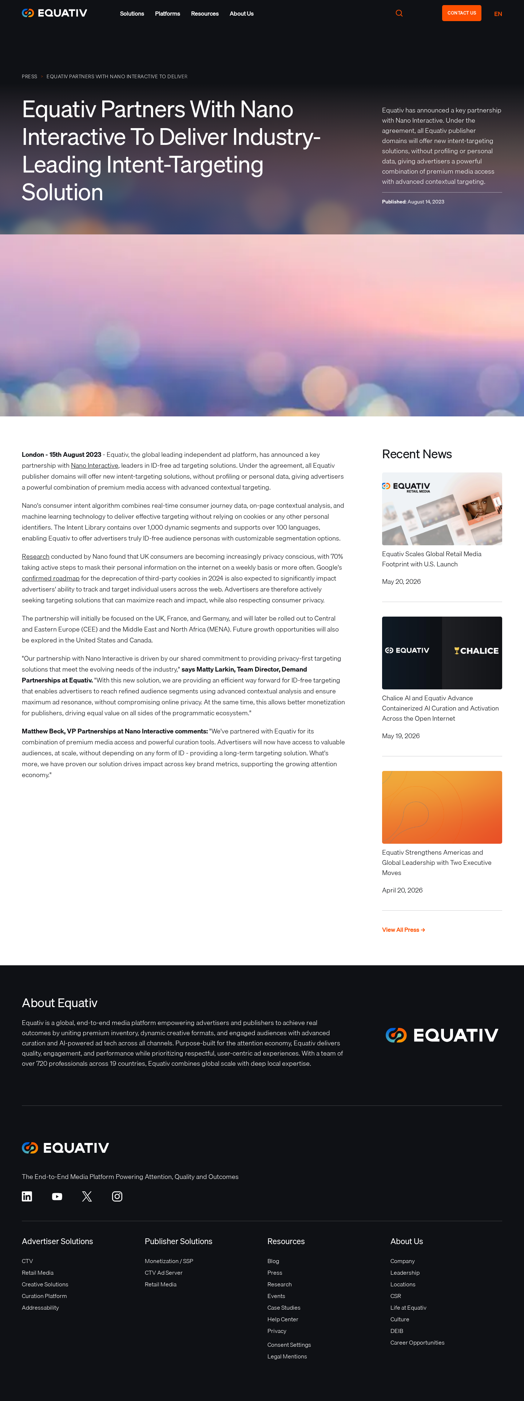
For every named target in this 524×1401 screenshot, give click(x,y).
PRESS (29, 76)
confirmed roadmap (51, 578)
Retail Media (37, 1272)
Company (402, 1261)
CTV (27, 1261)
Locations (403, 1284)
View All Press (403, 929)
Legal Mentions (287, 1356)
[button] (132, 13)
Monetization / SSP (169, 1261)
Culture (399, 1319)
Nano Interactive (94, 465)
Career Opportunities (417, 1342)
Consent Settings (289, 1344)
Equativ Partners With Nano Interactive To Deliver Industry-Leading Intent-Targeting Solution (117, 76)
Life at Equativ (408, 1307)
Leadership (405, 1272)
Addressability (40, 1307)
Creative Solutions (45, 1284)
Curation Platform (44, 1296)
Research (35, 556)
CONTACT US (462, 12)
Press (274, 1272)
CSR (395, 1296)
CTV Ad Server (164, 1272)
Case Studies (284, 1307)
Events (276, 1296)
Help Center (282, 1319)
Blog (273, 1261)
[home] (58, 13)
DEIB (396, 1330)
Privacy (276, 1330)
